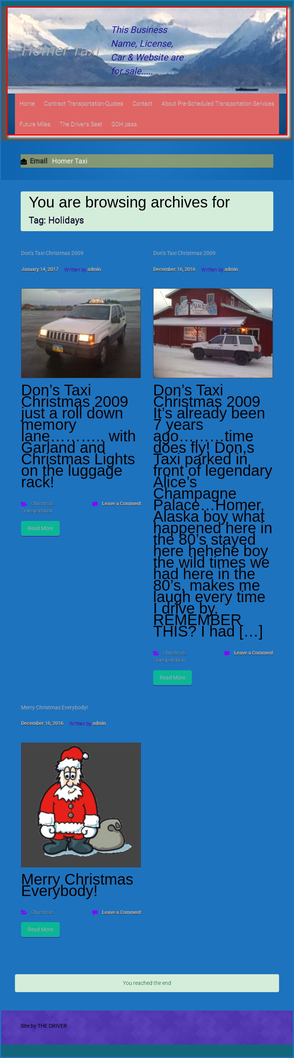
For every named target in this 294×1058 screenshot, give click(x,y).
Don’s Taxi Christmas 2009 (52, 253)
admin (94, 269)
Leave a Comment (121, 503)
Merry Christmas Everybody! (54, 707)
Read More (40, 528)
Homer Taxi (60, 50)
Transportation (37, 511)
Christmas (42, 503)
